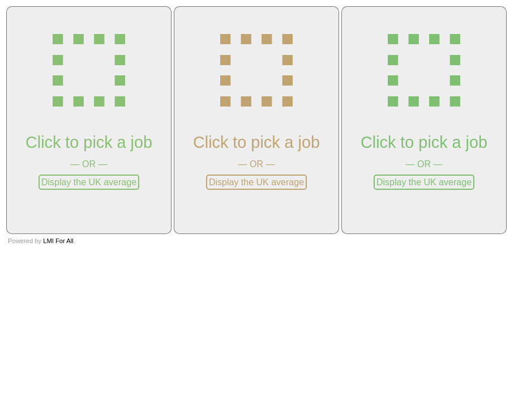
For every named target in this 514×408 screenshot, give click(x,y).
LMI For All (58, 240)
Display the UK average (88, 182)
